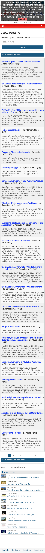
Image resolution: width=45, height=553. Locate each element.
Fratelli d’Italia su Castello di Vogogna (23, 533)
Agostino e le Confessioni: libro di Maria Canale (21, 413)
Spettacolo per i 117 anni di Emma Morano (20, 307)
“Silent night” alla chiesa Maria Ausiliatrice (19, 203)
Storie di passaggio (9, 167)
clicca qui (14, 12)
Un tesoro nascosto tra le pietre (20, 502)
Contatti (5, 550)
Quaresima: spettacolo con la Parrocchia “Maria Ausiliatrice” (22, 224)
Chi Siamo (15, 550)
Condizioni (38, 550)
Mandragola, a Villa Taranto (18, 484)
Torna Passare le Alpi (10, 130)
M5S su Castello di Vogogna (19, 496)
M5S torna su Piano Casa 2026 (19, 508)
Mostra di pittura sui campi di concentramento (21, 397)
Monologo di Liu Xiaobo (12, 380)
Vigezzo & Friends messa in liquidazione (24, 478)
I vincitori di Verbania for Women (15, 241)
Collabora (27, 550)
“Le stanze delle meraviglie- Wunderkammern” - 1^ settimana (21, 268)
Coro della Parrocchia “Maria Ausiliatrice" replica (22, 181)
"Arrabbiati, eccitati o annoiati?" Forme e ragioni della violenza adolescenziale (21, 339)
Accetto (22, 19)
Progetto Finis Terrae (10, 327)
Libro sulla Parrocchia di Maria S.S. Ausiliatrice (21, 362)
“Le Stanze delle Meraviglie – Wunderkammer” (21, 84)
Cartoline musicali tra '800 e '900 (20, 515)
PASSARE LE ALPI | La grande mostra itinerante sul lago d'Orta (22, 111)
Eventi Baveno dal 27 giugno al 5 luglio (23, 490)
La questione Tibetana (11, 433)
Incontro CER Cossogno (17, 527)
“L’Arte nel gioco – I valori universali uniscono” (21, 62)
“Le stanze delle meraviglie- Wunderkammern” (21, 287)
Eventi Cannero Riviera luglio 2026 (21, 521)
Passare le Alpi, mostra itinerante (16, 152)
